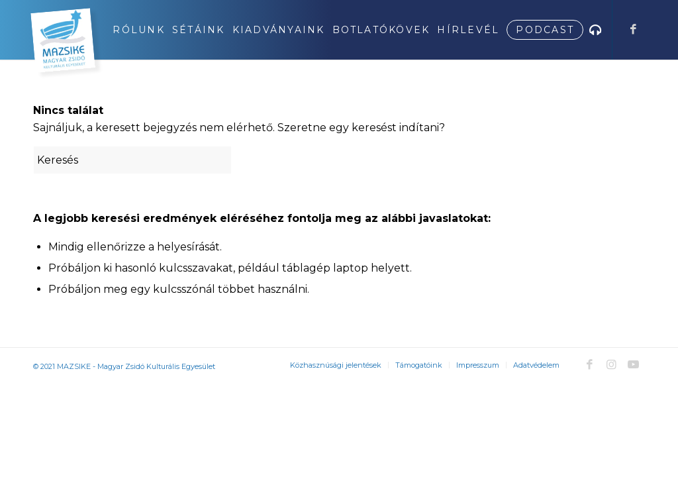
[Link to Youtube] (633, 364)
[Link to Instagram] (611, 364)
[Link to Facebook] (633, 29)
